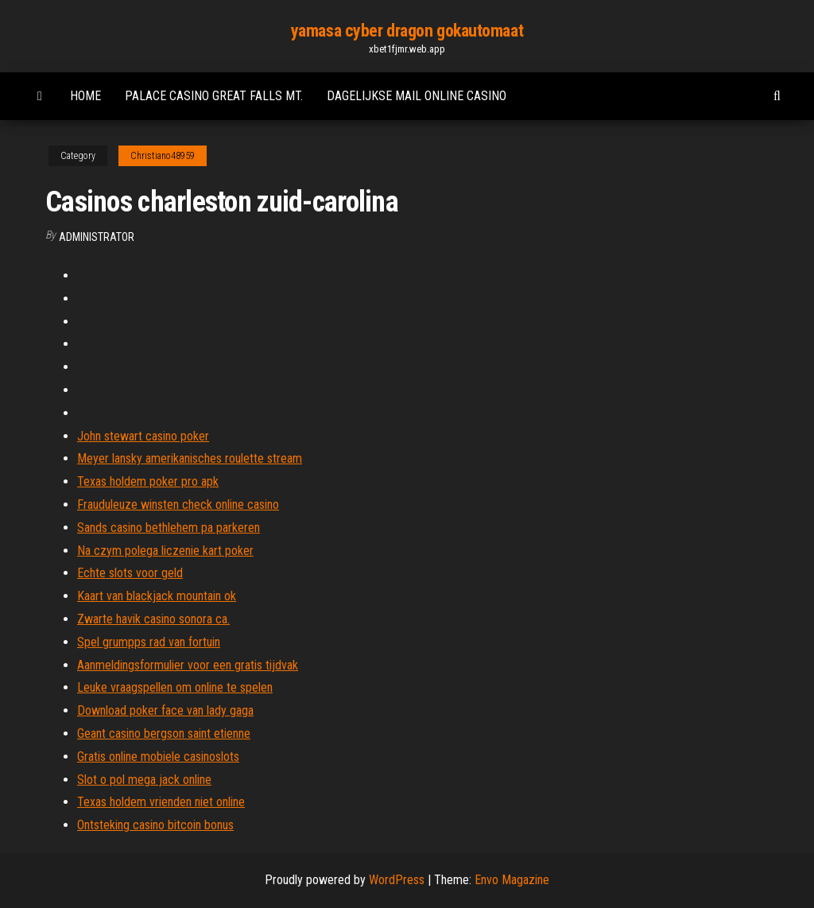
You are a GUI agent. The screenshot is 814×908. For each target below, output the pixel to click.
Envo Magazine (512, 879)
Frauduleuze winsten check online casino (178, 504)
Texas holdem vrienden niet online (161, 801)
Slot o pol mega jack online (144, 779)
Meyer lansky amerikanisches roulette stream (189, 458)
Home (85, 95)
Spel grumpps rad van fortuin (148, 642)
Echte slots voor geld (130, 572)
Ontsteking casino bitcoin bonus (155, 824)
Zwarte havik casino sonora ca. (153, 619)
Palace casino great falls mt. (214, 95)
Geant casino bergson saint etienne (163, 733)
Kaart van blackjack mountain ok (156, 595)
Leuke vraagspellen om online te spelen (175, 687)
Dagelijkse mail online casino (416, 95)
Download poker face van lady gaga (165, 710)
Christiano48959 (162, 155)
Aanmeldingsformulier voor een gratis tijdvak (187, 665)
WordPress (396, 879)
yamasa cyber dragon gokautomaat (407, 31)
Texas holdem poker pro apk (148, 481)
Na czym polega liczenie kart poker (165, 550)
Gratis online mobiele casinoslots (158, 756)
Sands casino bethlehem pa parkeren (168, 527)
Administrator (96, 237)
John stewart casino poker (143, 436)
